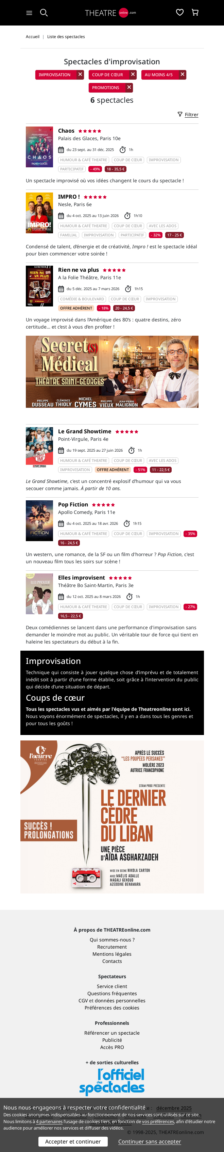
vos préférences (158, 1121)
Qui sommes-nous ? (112, 939)
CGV (83, 1000)
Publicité (112, 1040)
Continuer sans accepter (149, 1141)
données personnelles (120, 1000)
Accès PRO (112, 1047)
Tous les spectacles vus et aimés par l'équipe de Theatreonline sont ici (107, 709)
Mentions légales (112, 954)
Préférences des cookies (112, 1007)
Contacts (112, 961)
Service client (112, 986)
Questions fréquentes (112, 993)
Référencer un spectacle (112, 1033)
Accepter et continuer (73, 1141)
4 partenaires (49, 1121)
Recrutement (112, 947)
